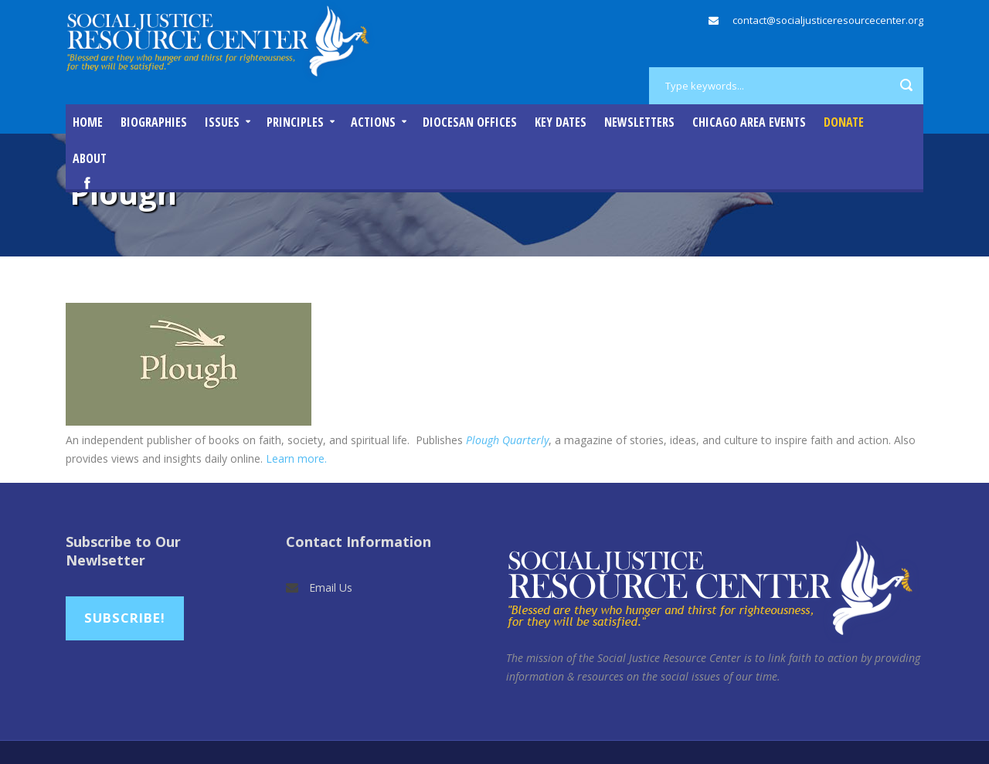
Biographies (154, 122)
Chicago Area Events (749, 122)
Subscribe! (124, 617)
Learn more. (296, 458)
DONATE (844, 122)
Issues (222, 122)
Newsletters (639, 122)
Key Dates (560, 122)
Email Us (330, 587)
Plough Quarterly (507, 440)
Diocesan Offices (470, 122)
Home (88, 122)
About (90, 158)
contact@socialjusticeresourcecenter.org (827, 20)
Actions (373, 122)
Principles (295, 122)
